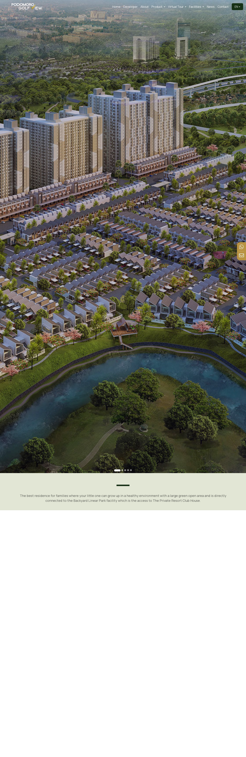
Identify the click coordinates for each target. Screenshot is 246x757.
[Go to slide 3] (125, 461)
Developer (130, 7)
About (144, 7)
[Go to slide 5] (130, 461)
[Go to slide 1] (118, 461)
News (211, 7)
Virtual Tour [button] (176, 7)
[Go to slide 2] (122, 461)
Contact (223, 7)
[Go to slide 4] (128, 461)
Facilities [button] (195, 7)
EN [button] (236, 7)
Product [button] (157, 7)
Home (116, 7)
